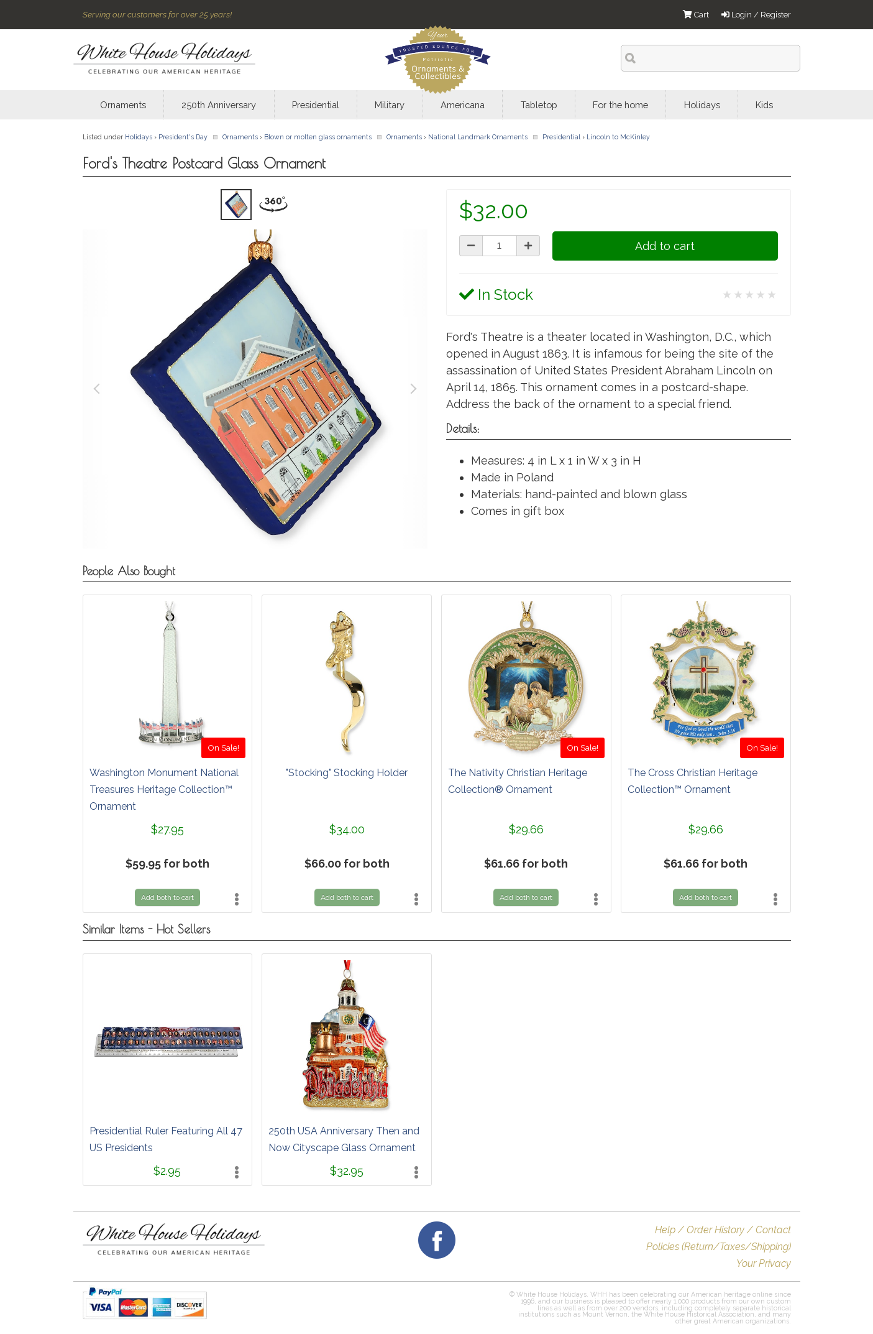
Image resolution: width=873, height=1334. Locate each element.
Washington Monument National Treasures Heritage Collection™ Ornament (164, 789)
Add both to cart (167, 897)
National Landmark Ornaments (478, 137)
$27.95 (167, 829)
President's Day (183, 137)
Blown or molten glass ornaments (318, 137)
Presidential (561, 137)
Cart (696, 14)
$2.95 (167, 1170)
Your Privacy (763, 1263)
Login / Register (756, 14)
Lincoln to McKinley (618, 137)
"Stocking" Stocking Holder (347, 773)
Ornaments (240, 137)
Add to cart (665, 245)
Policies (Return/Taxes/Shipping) (718, 1247)
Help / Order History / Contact (723, 1230)
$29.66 (526, 829)
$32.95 (346, 1170)
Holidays (138, 137)
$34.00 (347, 829)
